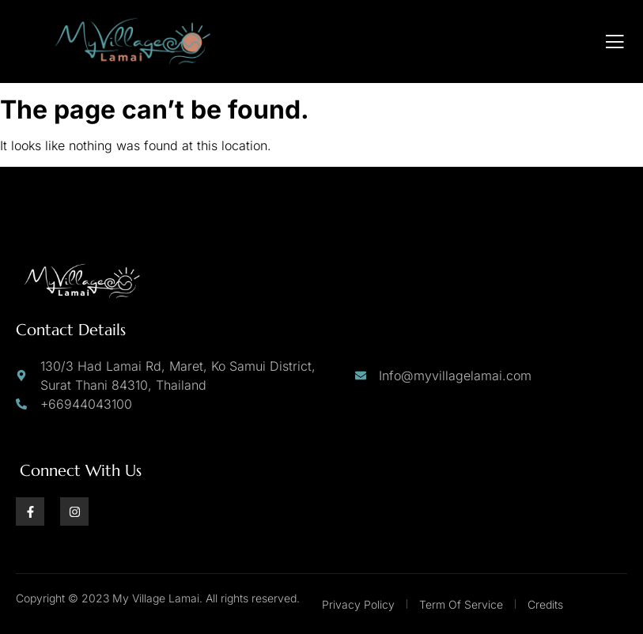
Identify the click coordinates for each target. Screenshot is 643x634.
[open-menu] (615, 42)
